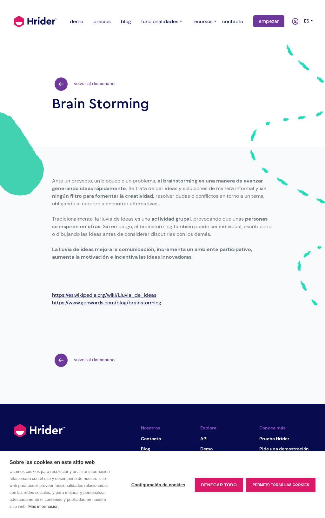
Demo (206, 449)
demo (76, 21)
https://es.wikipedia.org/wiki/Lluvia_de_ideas (104, 295)
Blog (145, 449)
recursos (202, 21)
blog (126, 21)
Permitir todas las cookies (281, 485)
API (204, 439)
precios (102, 21)
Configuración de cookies (158, 484)
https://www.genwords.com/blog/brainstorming (106, 302)
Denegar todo (219, 484)
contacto (232, 21)
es (305, 21)
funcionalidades (159, 21)
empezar (269, 21)
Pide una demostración (284, 449)
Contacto (151, 439)
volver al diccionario (85, 84)
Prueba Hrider (274, 439)
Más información (43, 506)
